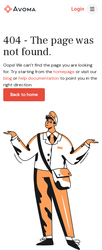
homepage (63, 72)
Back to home (24, 94)
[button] (92, 9)
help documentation (38, 78)
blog (7, 78)
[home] (20, 9)
